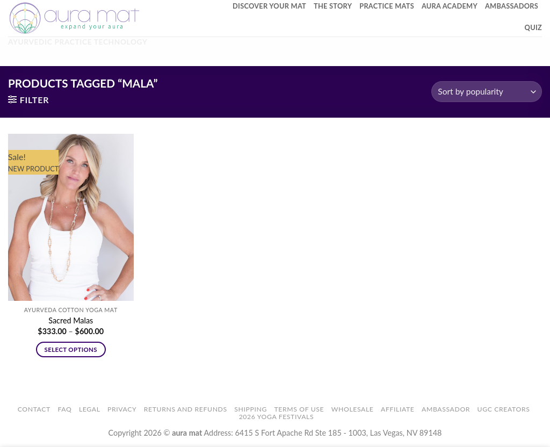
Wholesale (352, 409)
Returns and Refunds (185, 409)
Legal (89, 409)
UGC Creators (503, 409)
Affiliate (397, 409)
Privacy (121, 409)
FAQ (64, 409)
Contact (34, 409)
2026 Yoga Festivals (276, 417)
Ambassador (446, 409)
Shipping (250, 409)
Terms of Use (299, 409)
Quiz (533, 27)
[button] (28, 100)
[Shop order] (486, 91)
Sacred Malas (70, 320)
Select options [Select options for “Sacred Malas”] (71, 349)
